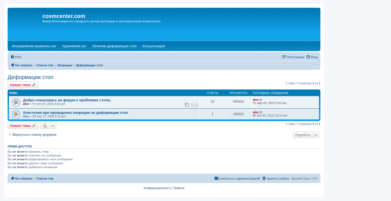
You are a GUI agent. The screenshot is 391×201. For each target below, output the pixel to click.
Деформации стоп (30, 77)
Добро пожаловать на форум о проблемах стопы (67, 100)
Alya (26, 116)
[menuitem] (15, 57)
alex (26, 103)
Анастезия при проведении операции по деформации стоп (75, 113)
